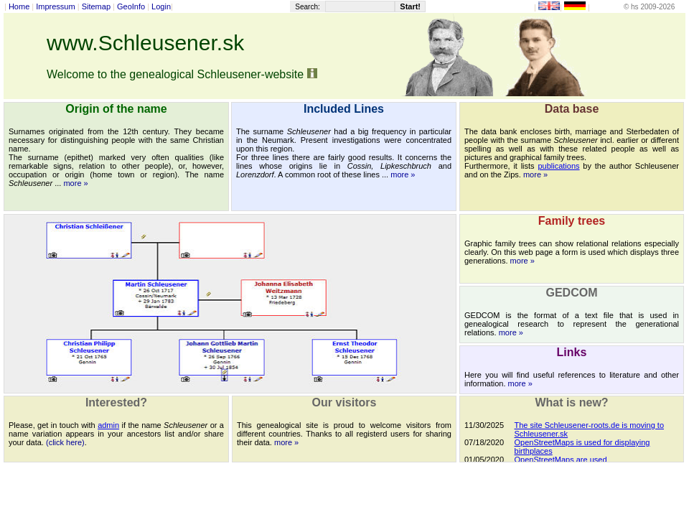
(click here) (65, 442)
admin (108, 425)
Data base (572, 109)
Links (572, 352)
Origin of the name (116, 109)
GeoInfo (131, 6)
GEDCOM (572, 293)
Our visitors (344, 402)
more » (75, 183)
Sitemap (96, 6)
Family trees (571, 221)
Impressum (55, 6)
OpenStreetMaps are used (561, 459)
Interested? (116, 402)
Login (161, 6)
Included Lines (344, 109)
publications (558, 166)
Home (19, 6)
